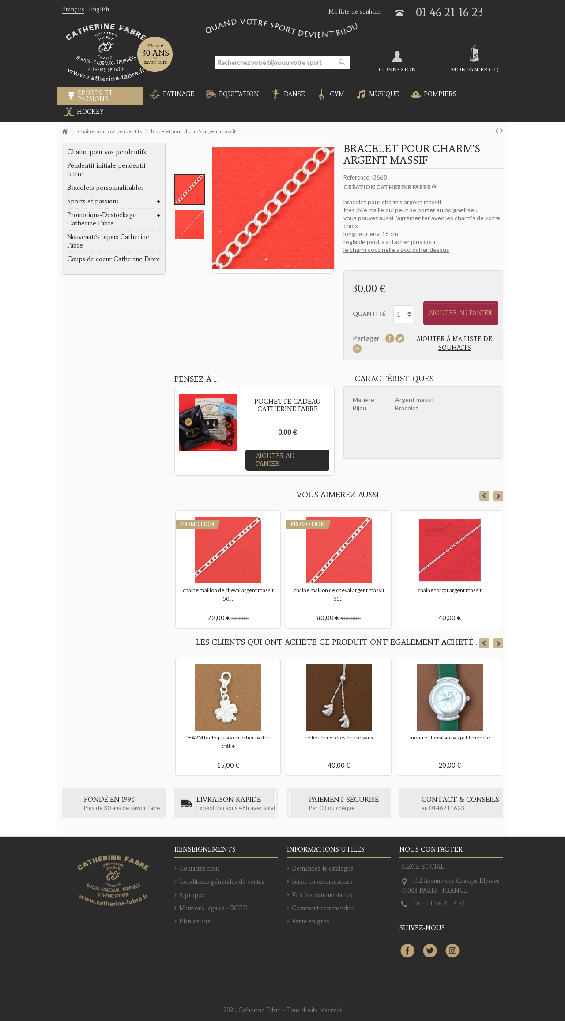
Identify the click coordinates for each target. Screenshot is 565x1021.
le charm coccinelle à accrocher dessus (396, 249)
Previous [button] (484, 496)
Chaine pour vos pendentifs (106, 152)
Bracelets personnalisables (105, 187)
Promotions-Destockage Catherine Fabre (101, 219)
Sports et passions (93, 201)
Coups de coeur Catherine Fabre (113, 259)
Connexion (397, 69)
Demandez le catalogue (323, 868)
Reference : (357, 177)
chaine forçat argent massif (450, 590)
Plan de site (195, 921)
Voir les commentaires (322, 895)
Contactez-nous (199, 868)
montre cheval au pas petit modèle (449, 737)
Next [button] (498, 496)
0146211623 (446, 807)
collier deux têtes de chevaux (339, 737)
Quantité (369, 314)
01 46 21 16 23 (449, 12)
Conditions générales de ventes (221, 882)
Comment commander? (323, 908)
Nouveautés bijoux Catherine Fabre (108, 241)
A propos (191, 895)
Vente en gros (310, 921)
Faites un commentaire (322, 882)
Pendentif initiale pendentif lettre (106, 169)
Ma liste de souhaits (354, 11)
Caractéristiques (393, 378)
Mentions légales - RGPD (213, 908)
